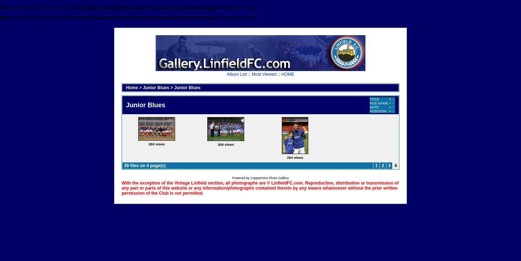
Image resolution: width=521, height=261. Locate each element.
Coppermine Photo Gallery (269, 178)
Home (132, 87)
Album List (236, 74)
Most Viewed (264, 74)
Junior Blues (156, 87)
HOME (288, 74)
